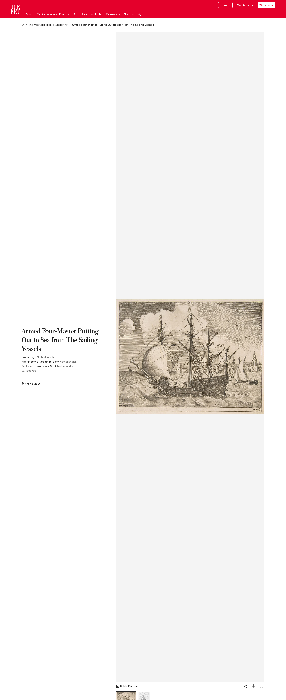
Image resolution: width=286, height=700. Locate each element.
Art (75, 14)
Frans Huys (29, 357)
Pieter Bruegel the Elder (43, 361)
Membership (245, 5)
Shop (129, 14)
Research (113, 14)
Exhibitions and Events (53, 14)
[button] (139, 14)
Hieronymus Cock (45, 366)
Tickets (268, 5)
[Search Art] (61, 25)
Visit (29, 14)
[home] (23, 25)
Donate (225, 5)
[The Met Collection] (40, 25)
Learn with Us (91, 14)
